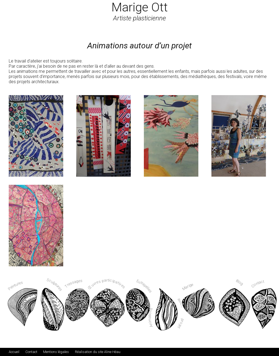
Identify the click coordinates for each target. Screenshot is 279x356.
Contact (31, 352)
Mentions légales (56, 352)
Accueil (14, 352)
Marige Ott (139, 7)
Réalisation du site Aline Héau (97, 352)
